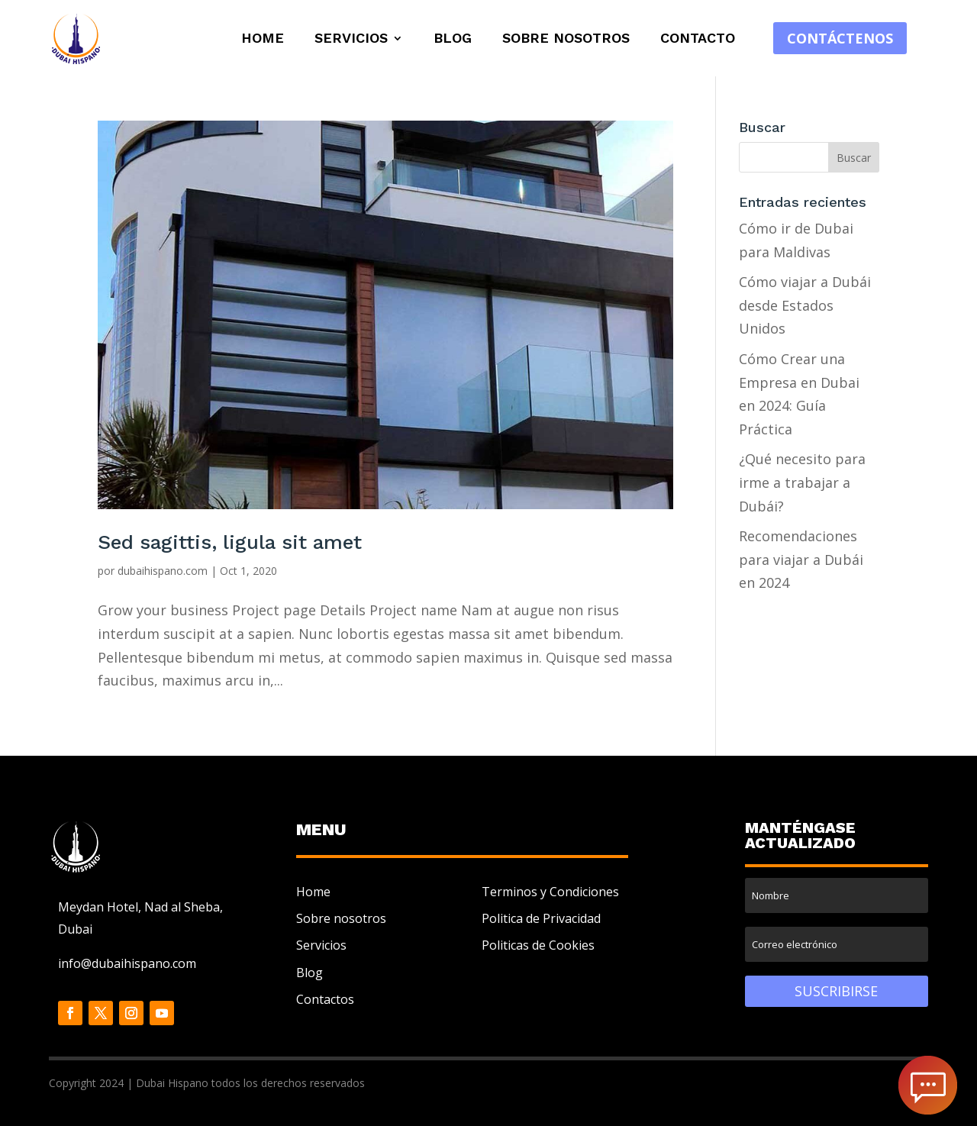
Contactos (325, 999)
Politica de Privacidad (541, 918)
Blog (453, 39)
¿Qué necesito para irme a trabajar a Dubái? (802, 482)
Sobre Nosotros (566, 39)
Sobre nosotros (341, 918)
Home (262, 39)
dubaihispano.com (163, 570)
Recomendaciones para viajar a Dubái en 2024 (801, 559)
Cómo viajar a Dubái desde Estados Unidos (805, 305)
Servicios (351, 39)
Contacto (697, 39)
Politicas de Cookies (538, 945)
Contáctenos (840, 38)
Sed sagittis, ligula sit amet (230, 542)
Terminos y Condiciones (550, 891)
